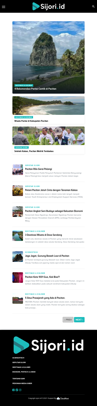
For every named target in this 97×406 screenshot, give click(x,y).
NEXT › (79, 319)
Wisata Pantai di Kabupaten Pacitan (31, 121)
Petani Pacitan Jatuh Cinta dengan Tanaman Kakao (51, 190)
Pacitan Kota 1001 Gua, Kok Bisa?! (42, 276)
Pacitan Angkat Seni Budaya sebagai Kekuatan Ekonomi (54, 210)
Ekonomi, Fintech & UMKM (23, 372)
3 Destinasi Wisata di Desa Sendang (43, 234)
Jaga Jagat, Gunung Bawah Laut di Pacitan (47, 255)
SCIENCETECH (31, 252)
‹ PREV (68, 319)
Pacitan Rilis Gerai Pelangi (38, 168)
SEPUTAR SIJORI (32, 165)
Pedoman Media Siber (22, 383)
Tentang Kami (18, 379)
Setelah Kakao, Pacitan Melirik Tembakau (34, 151)
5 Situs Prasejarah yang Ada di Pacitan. (45, 297)
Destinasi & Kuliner (35, 231)
